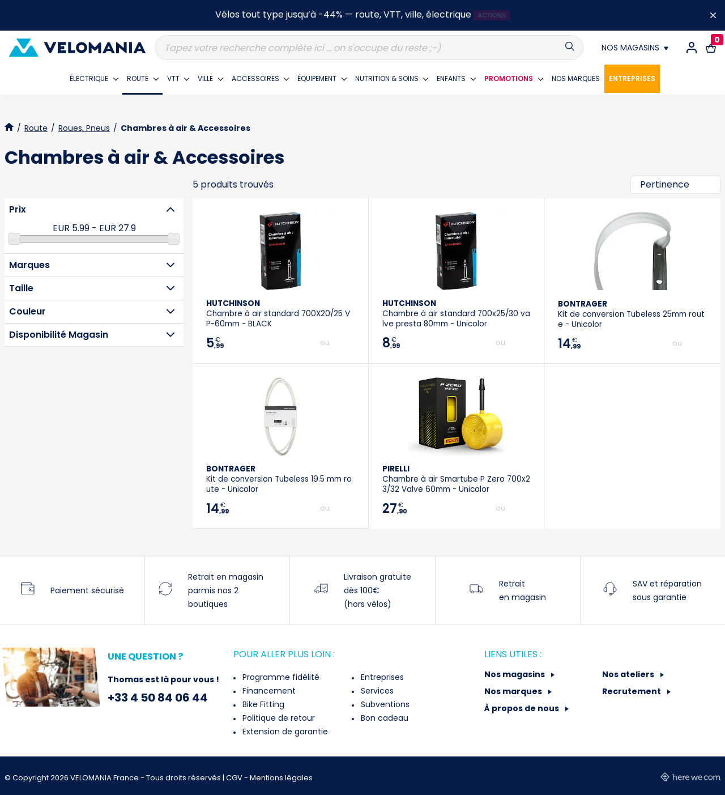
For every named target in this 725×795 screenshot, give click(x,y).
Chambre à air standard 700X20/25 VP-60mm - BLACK (278, 313)
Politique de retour (277, 718)
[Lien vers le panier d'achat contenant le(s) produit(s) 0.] (711, 47)
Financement (268, 690)
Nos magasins (515, 674)
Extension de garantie (284, 731)
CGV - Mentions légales (269, 777)
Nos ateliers (629, 674)
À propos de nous (522, 708)
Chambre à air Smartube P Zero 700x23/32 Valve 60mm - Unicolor (456, 479)
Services (376, 690)
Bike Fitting (262, 704)
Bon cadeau (383, 718)
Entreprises (381, 677)
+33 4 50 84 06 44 (158, 697)
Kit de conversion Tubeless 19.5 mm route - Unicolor (279, 479)
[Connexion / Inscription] (691, 48)
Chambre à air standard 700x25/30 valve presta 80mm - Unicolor (456, 313)
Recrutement (632, 691)
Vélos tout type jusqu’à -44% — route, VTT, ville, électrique (343, 14)
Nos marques (514, 691)
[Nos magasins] (635, 48)
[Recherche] (369, 47)
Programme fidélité (279, 677)
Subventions (384, 704)
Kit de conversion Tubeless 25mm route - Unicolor (631, 314)
